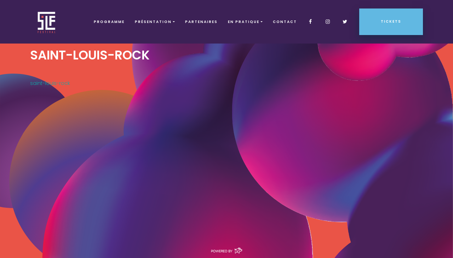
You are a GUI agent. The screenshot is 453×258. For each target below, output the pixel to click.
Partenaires (201, 21)
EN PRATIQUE (243, 21)
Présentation (153, 21)
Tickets (391, 21)
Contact (285, 21)
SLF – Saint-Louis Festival (47, 21)
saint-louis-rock (50, 83)
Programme (109, 21)
